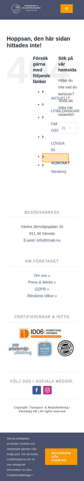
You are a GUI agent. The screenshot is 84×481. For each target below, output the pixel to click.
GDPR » (42, 289)
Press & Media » (42, 282)
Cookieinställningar (20, 475)
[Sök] (63, 128)
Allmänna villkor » (42, 296)
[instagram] (47, 390)
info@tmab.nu (48, 240)
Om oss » (42, 275)
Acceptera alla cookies (61, 456)
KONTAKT (61, 163)
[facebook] (36, 390)
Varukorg (58, 171)
